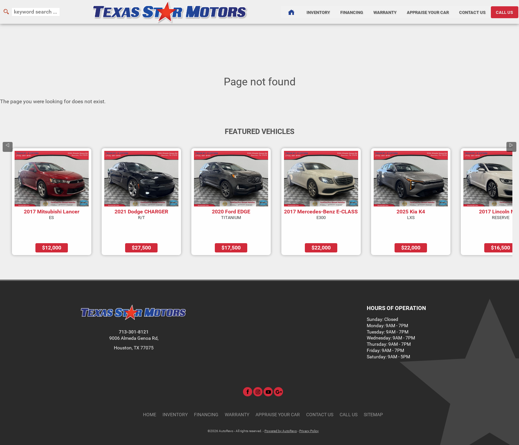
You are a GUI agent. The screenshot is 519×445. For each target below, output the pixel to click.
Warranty (237, 396)
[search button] (6, 12)
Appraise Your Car (428, 11)
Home (149, 396)
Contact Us (319, 396)
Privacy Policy (309, 412)
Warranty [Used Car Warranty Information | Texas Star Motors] (385, 11)
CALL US (505, 11)
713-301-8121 (134, 313)
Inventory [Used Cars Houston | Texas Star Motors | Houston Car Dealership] (318, 11)
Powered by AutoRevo (280, 412)
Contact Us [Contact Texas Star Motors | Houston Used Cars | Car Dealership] (473, 11)
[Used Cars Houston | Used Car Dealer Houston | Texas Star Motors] (291, 12)
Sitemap (373, 396)
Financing (206, 396)
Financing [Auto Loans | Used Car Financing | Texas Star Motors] (351, 11)
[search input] (36, 12)
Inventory (175, 396)
